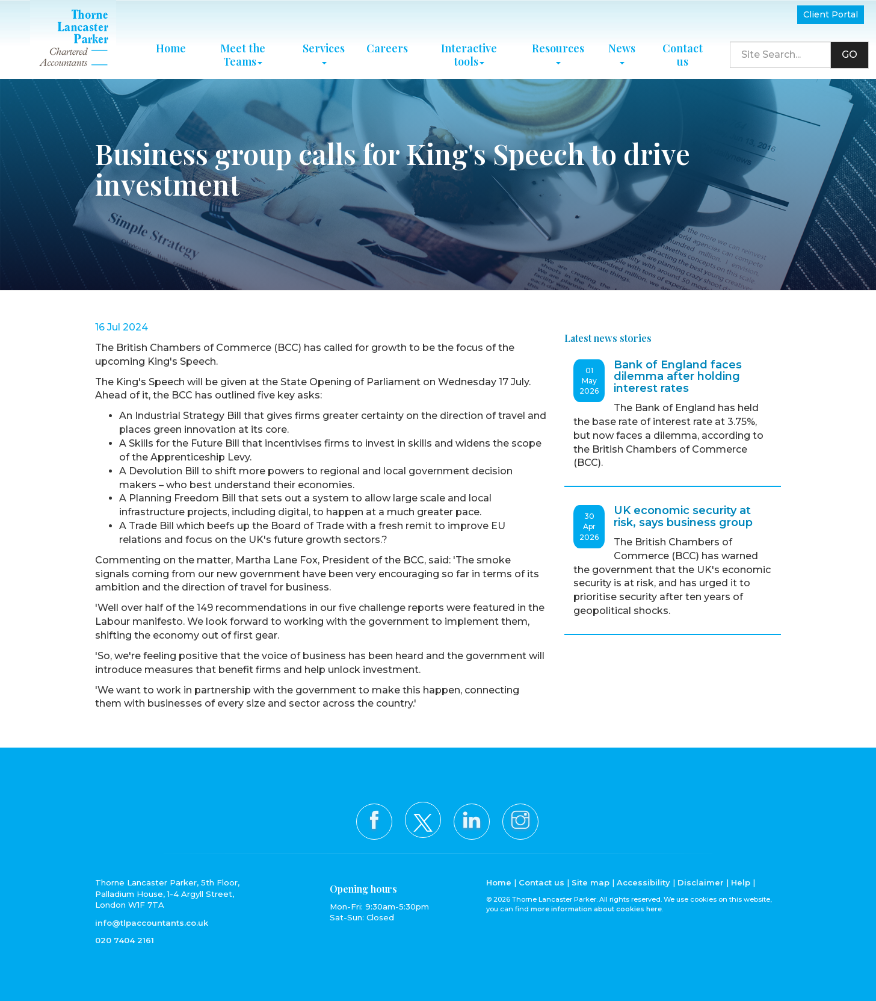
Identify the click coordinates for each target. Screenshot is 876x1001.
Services (324, 52)
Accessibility (643, 882)
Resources (558, 52)
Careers (387, 48)
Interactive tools (469, 55)
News (621, 52)
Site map (590, 882)
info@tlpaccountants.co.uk (151, 923)
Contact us (682, 55)
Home (171, 48)
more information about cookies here (596, 909)
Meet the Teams (242, 55)
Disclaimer (700, 882)
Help (740, 882)
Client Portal (830, 14)
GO (849, 54)
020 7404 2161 (124, 940)
